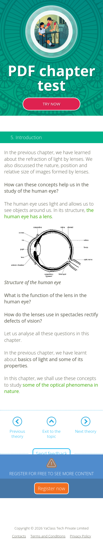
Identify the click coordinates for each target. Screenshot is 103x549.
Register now (51, 488)
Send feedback (51, 453)
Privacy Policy (80, 536)
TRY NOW (51, 103)
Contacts (19, 536)
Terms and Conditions (47, 536)
